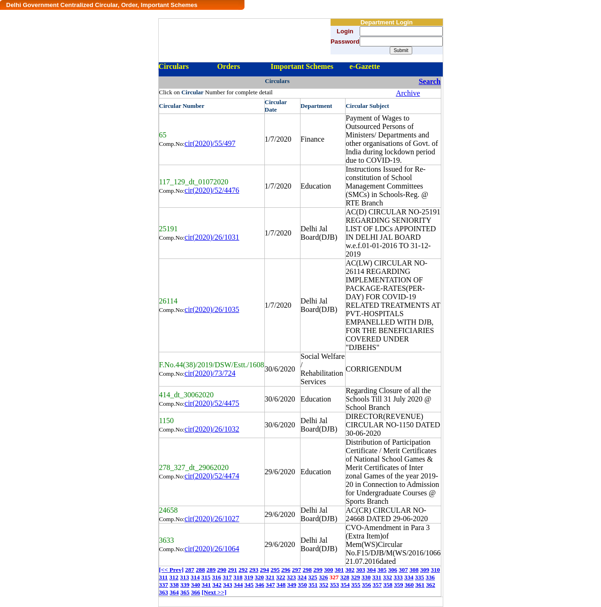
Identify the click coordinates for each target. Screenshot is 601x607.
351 (313, 584)
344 (238, 584)
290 (221, 569)
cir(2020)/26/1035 (212, 309)
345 (249, 584)
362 (430, 584)
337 (164, 584)
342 (217, 584)
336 (430, 577)
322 (280, 577)
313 (184, 577)
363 (164, 592)
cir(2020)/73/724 (210, 373)
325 (312, 577)
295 (275, 569)
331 (377, 577)
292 (243, 569)
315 (206, 577)
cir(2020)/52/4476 (212, 190)
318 (238, 577)
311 (163, 577)
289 (211, 569)
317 (227, 577)
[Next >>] (214, 592)
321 (270, 577)
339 (185, 584)
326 (323, 577)
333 (398, 577)
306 (392, 569)
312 (174, 577)
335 (419, 577)
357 (377, 584)
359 (398, 584)
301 (339, 569)
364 (174, 592)
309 (425, 569)
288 (200, 569)
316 (217, 577)
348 (281, 584)
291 (232, 569)
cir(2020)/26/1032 (212, 429)
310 (435, 569)
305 (382, 569)
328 (345, 577)
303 (360, 569)
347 (270, 584)
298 (307, 569)
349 (292, 584)
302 (349, 569)
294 (264, 569)
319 (249, 577)
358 (388, 584)
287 (189, 569)
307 (403, 569)
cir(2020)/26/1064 (212, 549)
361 (420, 584)
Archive (408, 93)
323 (291, 577)
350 (302, 584)
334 (409, 577)
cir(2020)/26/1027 (212, 519)
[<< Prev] (171, 569)
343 (227, 584)
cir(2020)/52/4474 (212, 476)
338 (174, 584)
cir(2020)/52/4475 (212, 403)
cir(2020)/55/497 (210, 143)
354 (345, 584)
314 (195, 577)
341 (206, 584)
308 (414, 569)
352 (324, 584)
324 (302, 577)
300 (328, 569)
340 (195, 584)
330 (366, 577)
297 (296, 569)
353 (334, 584)
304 (371, 569)
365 (185, 592)
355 (356, 584)
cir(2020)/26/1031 (212, 237)
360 (409, 584)
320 (259, 577)
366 (195, 592)
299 (318, 569)
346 (259, 584)
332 (388, 577)
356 (366, 584)
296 (286, 569)
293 (254, 569)
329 (355, 577)
